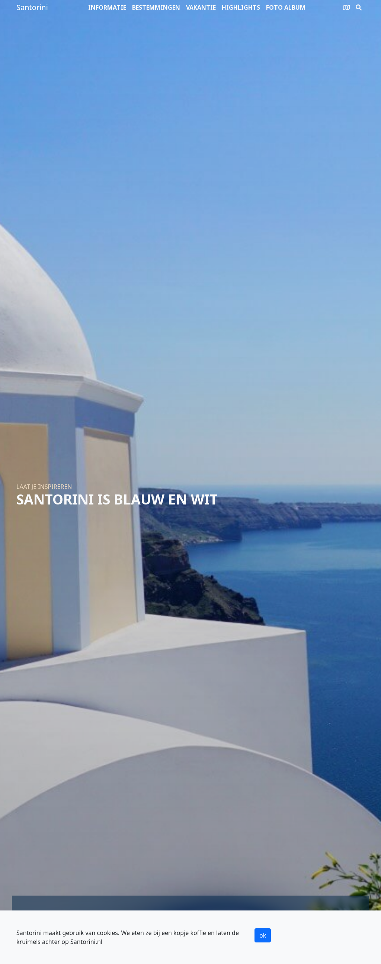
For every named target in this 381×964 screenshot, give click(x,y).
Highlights (241, 7)
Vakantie (201, 7)
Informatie (107, 7)
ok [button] (262, 935)
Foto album (285, 7)
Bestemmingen (156, 7)
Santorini (32, 7)
